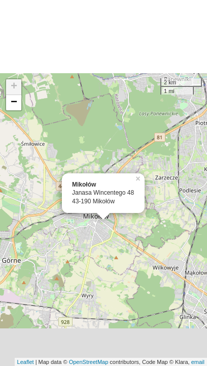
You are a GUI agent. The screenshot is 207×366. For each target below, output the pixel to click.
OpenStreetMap (89, 362)
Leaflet (25, 362)
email (197, 362)
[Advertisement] (103, 36)
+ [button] (14, 87)
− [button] (14, 102)
